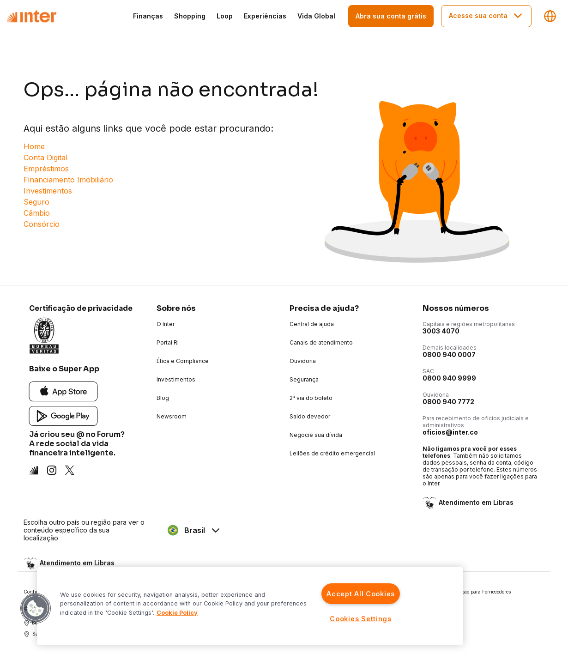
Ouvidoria (303, 360)
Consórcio (42, 224)
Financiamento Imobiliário (68, 179)
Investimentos (48, 190)
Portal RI (168, 342)
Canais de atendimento (321, 342)
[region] (250, 606)
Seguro (36, 201)
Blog (163, 397)
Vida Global (316, 16)
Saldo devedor (310, 416)
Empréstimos (46, 168)
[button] (35, 608)
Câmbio (37, 213)
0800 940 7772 (448, 402)
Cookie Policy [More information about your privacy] (177, 612)
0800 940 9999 (449, 378)
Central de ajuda (312, 324)
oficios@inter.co (450, 432)
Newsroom (172, 416)
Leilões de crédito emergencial (332, 453)
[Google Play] (63, 415)
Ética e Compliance (183, 360)
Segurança (304, 379)
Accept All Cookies (360, 594)
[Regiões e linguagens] (550, 16)
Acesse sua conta (486, 15)
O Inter (166, 324)
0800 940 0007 (449, 354)
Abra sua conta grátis (391, 16)
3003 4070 (441, 331)
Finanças (148, 16)
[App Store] (63, 391)
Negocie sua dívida (316, 434)
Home (34, 146)
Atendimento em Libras (475, 503)
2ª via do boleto (311, 397)
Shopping (189, 16)
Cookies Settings (361, 619)
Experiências (265, 16)
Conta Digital (45, 157)
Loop (225, 16)
